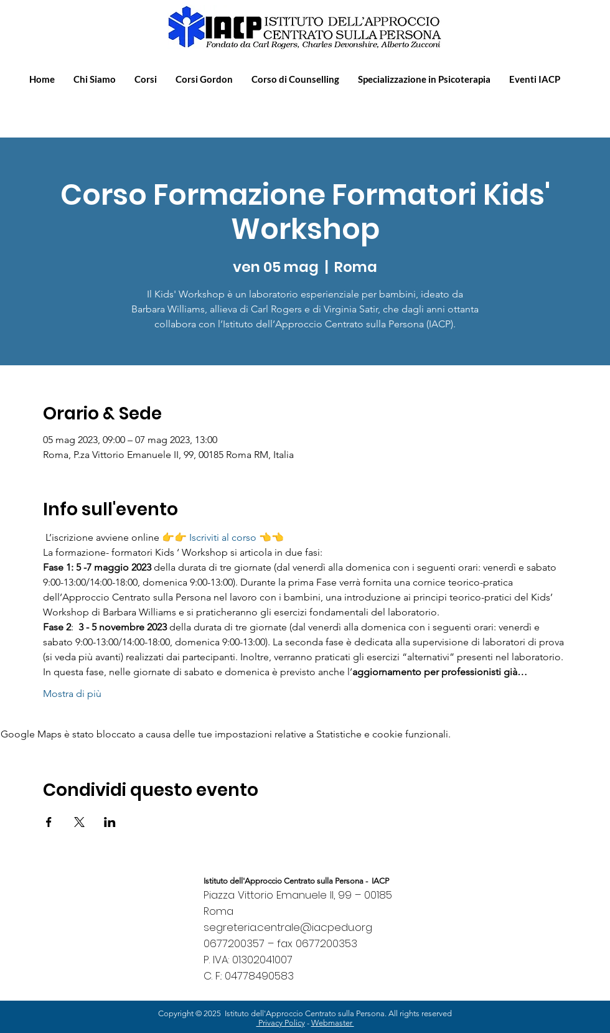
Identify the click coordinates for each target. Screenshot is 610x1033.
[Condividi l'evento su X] (79, 822)
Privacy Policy (280, 1022)
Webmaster (332, 1022)
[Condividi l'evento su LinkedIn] (110, 822)
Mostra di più (72, 693)
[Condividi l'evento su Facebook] (49, 822)
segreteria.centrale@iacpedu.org (288, 927)
